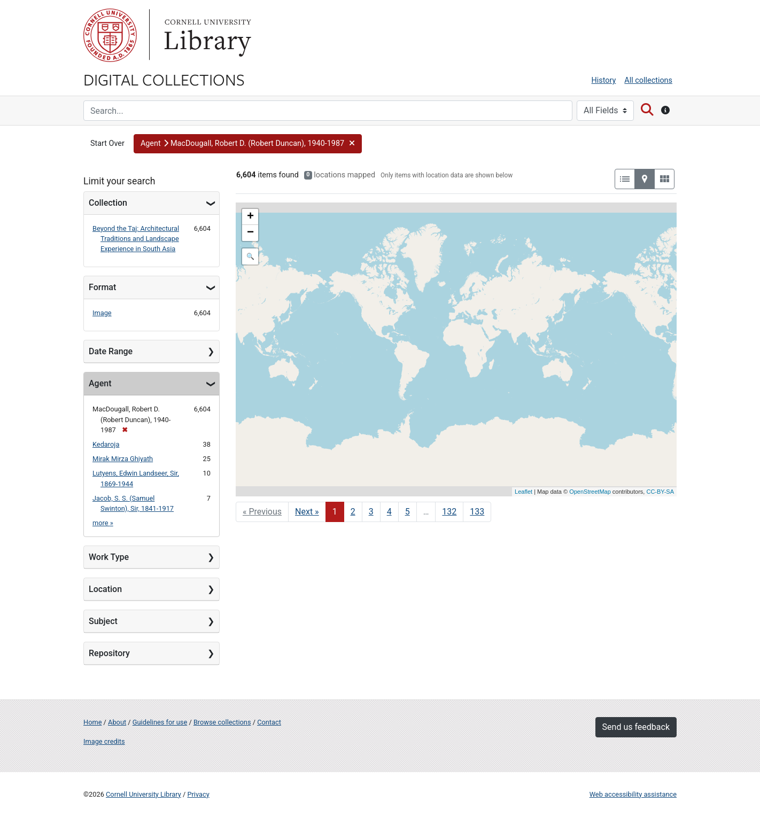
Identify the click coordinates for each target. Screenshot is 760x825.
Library (206, 35)
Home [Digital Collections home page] (92, 722)
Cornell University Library (143, 794)
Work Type (109, 557)
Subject (103, 621)
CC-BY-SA (660, 491)
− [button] (250, 233)
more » (102, 523)
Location (105, 589)
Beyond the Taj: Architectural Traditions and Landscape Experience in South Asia (135, 238)
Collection (108, 203)
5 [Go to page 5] (407, 512)
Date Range (111, 351)
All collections (648, 80)
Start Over (107, 143)
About (117, 722)
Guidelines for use (160, 722)
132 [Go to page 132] (449, 512)
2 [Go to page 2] (353, 512)
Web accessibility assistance (633, 794)
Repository (109, 653)
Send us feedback (636, 727)
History (604, 80)
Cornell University (110, 35)
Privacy (198, 794)
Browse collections (222, 722)
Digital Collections (164, 79)
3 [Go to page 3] (371, 512)
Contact (269, 722)
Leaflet (523, 491)
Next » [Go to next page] (307, 512)
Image (102, 313)
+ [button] (250, 217)
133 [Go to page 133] (477, 512)
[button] (248, 143)
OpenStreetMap (590, 491)
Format (102, 287)
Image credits (104, 741)
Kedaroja (105, 444)
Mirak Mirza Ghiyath (122, 459)
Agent (100, 383)
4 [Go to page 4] (389, 512)
